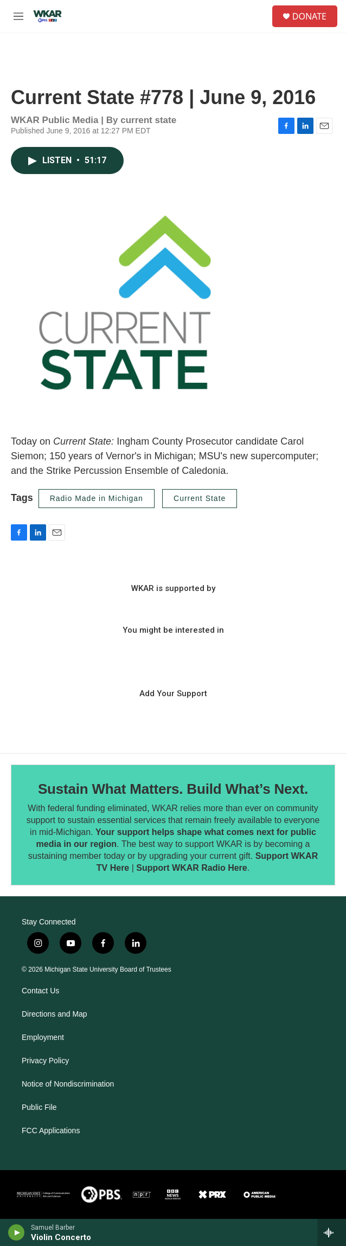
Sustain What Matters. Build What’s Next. (173, 789)
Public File (39, 1107)
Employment (43, 1037)
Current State (200, 498)
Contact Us (40, 991)
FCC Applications (51, 1131)
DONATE (309, 16)
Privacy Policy (45, 1061)
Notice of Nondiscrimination (68, 1084)
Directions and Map (54, 1014)
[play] (16, 1232)
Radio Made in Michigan (96, 498)
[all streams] (331, 1232)
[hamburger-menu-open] (18, 16)
